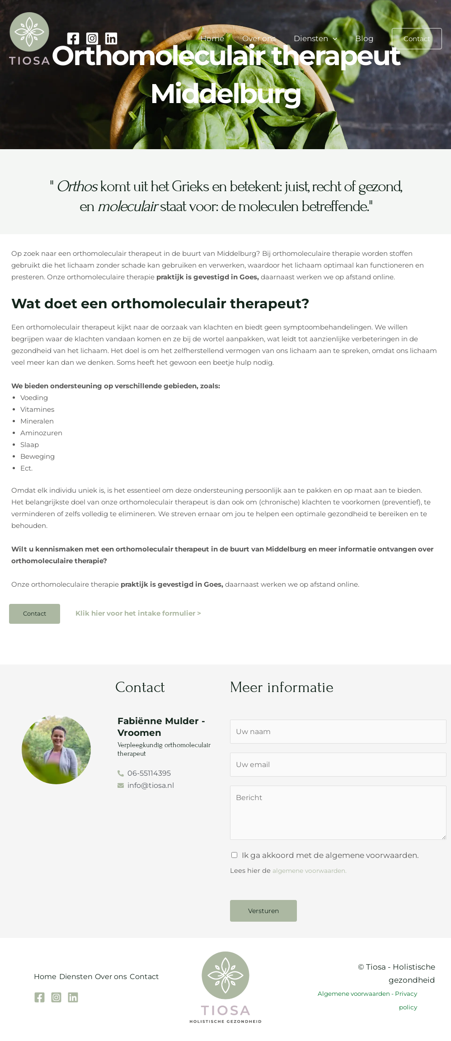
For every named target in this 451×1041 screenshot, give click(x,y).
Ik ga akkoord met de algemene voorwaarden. (330, 859)
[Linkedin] (111, 38)
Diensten (319, 38)
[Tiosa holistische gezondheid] (29, 37)
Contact (164, 982)
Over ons (265, 38)
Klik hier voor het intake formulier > (138, 614)
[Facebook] (73, 38)
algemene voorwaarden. (313, 875)
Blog (366, 38)
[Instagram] (92, 38)
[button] (336, 38)
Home (222, 38)
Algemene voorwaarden (354, 998)
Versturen (263, 915)
